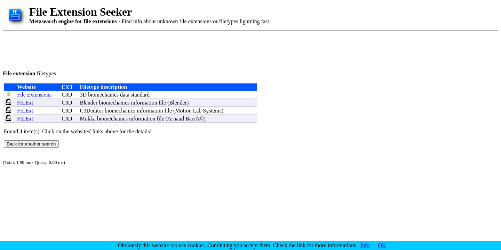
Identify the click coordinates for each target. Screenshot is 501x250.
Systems (212, 111)
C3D (67, 95)
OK (382, 245)
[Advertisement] (129, 49)
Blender (89, 103)
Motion (183, 111)
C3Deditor (92, 111)
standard (140, 95)
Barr (190, 119)
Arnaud (175, 119)
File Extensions (34, 95)
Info (365, 245)
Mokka (88, 119)
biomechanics (103, 95)
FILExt (25, 103)
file (162, 103)
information (144, 103)
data (124, 95)
